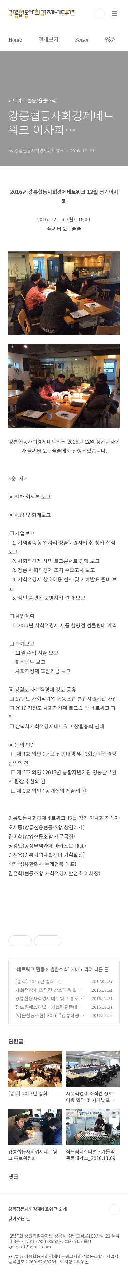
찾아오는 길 (19, 1218)
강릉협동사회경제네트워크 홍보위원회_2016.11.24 (49, 1002)
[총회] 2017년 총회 (35, 981)
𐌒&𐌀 (110, 39)
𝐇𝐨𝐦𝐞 (15, 39)
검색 (99, 14)
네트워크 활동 (31, 969)
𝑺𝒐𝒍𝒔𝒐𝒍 (81, 39)
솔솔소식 (59, 969)
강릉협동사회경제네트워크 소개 (37, 1209)
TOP (114, 1209)
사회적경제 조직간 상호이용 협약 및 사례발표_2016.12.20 (48, 993)
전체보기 (48, 39)
